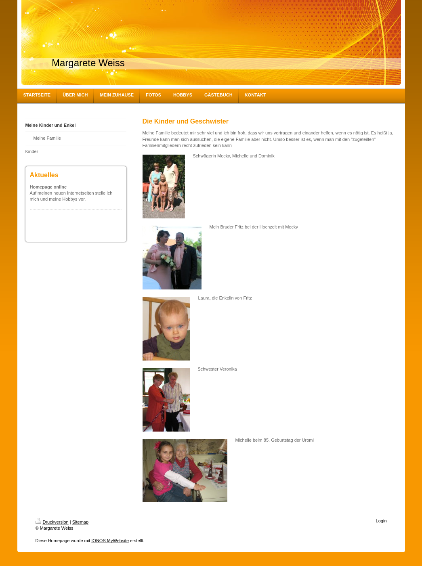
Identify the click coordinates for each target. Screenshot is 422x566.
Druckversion (52, 522)
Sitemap (80, 522)
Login (381, 520)
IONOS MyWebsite (110, 540)
